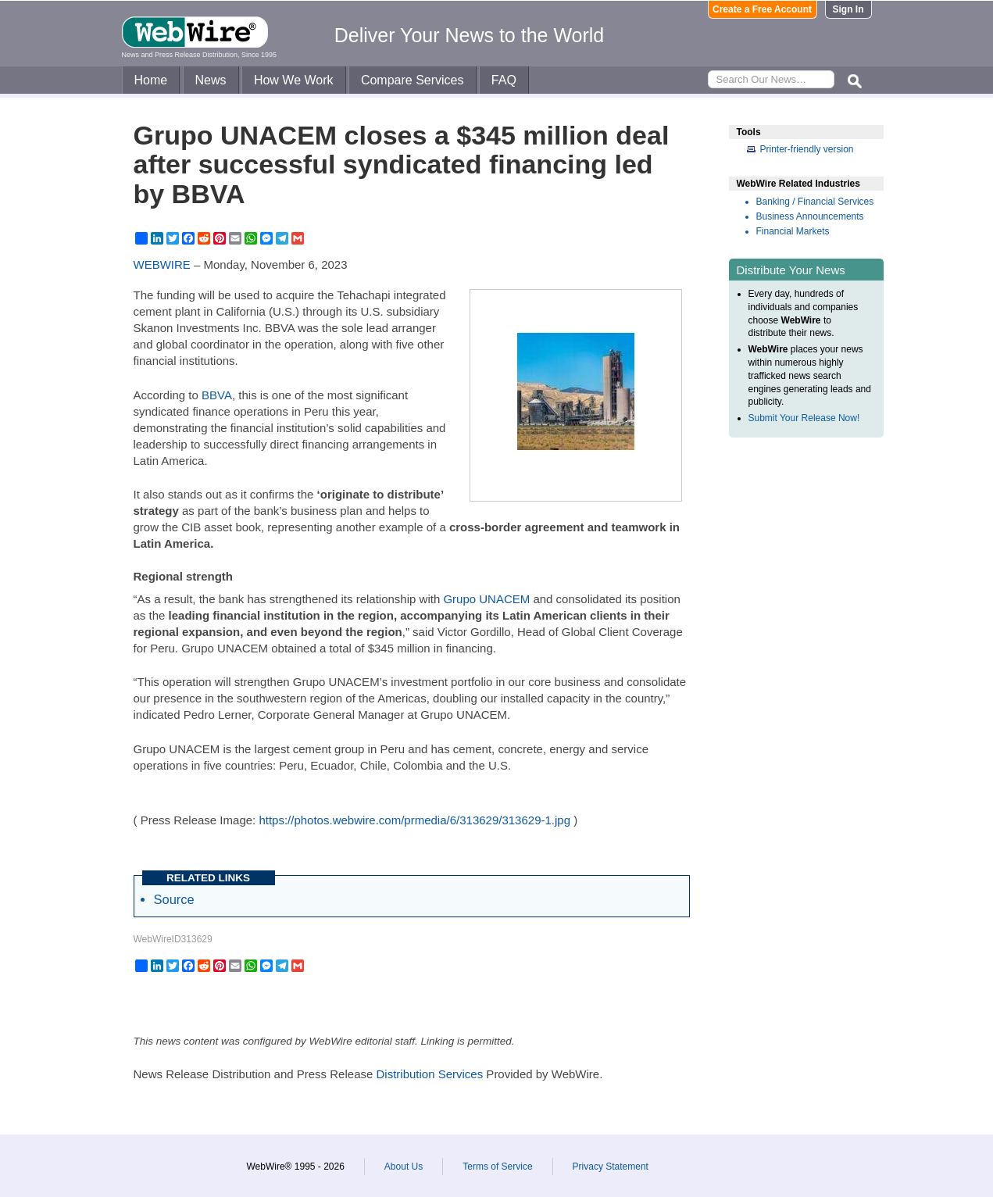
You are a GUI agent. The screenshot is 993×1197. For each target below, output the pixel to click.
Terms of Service (497, 1166)
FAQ (503, 80)
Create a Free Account (762, 9)
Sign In (848, 9)
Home (151, 80)
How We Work (294, 80)
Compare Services (412, 80)
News (211, 80)
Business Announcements (810, 216)
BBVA (217, 395)
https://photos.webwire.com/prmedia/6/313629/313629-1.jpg (414, 820)
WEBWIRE (162, 264)
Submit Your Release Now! (804, 418)
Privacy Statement (610, 1166)
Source (174, 899)
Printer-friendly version (807, 149)
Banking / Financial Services (815, 201)
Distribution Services (429, 1074)
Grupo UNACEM (486, 599)
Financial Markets (793, 231)
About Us (403, 1166)
